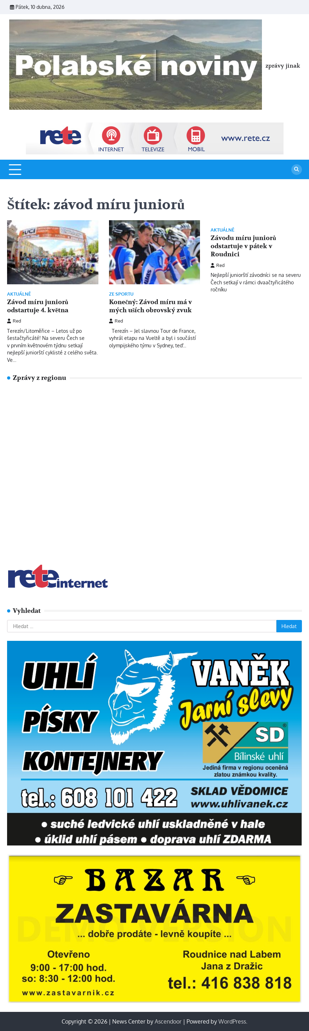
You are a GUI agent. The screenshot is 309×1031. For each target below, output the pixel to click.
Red (14, 321)
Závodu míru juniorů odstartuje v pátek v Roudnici (243, 246)
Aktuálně (19, 294)
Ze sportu (121, 294)
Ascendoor (168, 1021)
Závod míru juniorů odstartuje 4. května (37, 306)
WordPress (232, 1021)
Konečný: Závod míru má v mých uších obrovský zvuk (150, 306)
